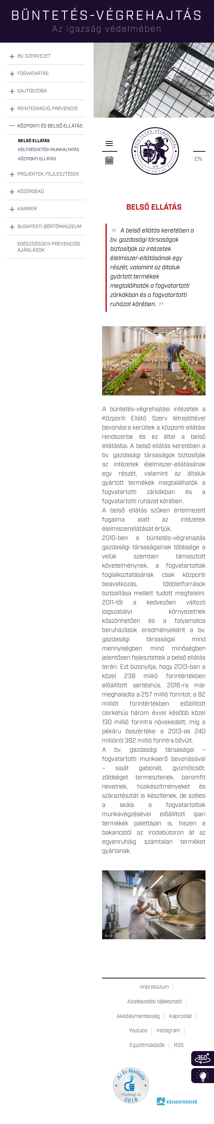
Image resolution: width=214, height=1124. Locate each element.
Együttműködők (147, 1045)
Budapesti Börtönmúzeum (49, 227)
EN (198, 159)
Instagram (168, 1031)
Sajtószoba (32, 91)
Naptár (109, 160)
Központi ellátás (37, 159)
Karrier (27, 209)
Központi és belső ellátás (50, 126)
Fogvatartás (33, 74)
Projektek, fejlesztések (48, 174)
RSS (178, 1045)
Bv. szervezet (34, 56)
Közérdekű (30, 192)
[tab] (46, 56)
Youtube (138, 1031)
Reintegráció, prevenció (47, 109)
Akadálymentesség (138, 1016)
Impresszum (154, 987)
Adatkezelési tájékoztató (154, 1002)
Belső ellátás (34, 141)
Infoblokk (202, 1075)
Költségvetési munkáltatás (48, 150)
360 (202, 1058)
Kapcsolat (180, 1016)
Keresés (209, 29)
